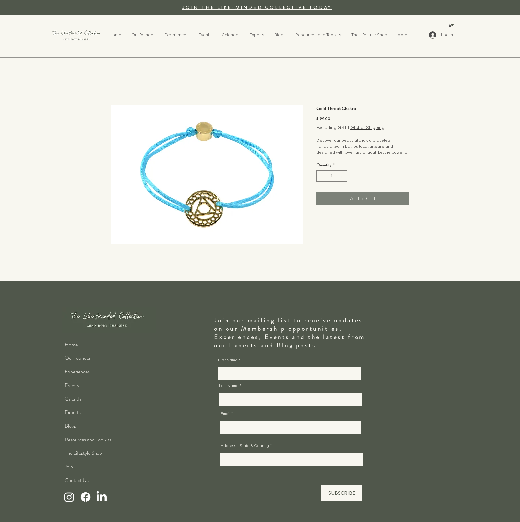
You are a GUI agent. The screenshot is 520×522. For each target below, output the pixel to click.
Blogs (70, 426)
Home (71, 344)
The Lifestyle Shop (83, 453)
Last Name (229, 386)
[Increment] (342, 176)
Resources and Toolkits (88, 439)
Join (69, 466)
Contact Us (77, 480)
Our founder (78, 358)
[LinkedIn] (101, 497)
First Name (228, 360)
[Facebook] (85, 497)
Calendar (74, 399)
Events (72, 385)
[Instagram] (69, 497)
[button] (451, 25)
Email (225, 414)
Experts (73, 412)
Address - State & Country (245, 446)
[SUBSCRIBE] (341, 493)
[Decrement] (321, 176)
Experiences (77, 371)
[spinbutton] (332, 176)
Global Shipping (367, 127)
